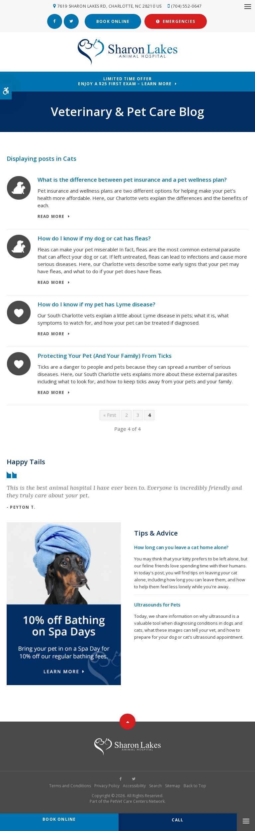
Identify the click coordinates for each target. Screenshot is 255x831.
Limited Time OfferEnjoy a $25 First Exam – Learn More (125, 81)
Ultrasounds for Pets (157, 605)
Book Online (112, 21)
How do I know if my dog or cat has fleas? (94, 238)
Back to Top (195, 786)
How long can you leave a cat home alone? (181, 547)
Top (127, 722)
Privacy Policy (107, 786)
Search (155, 786)
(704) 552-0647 (186, 6)
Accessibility (134, 786)
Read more (51, 216)
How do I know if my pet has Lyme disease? (96, 304)
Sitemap (172, 786)
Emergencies (175, 21)
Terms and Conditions (70, 786)
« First (109, 415)
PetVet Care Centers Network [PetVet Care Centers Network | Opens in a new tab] (137, 801)
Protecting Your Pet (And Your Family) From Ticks (105, 355)
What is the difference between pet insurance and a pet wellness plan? (132, 179)
